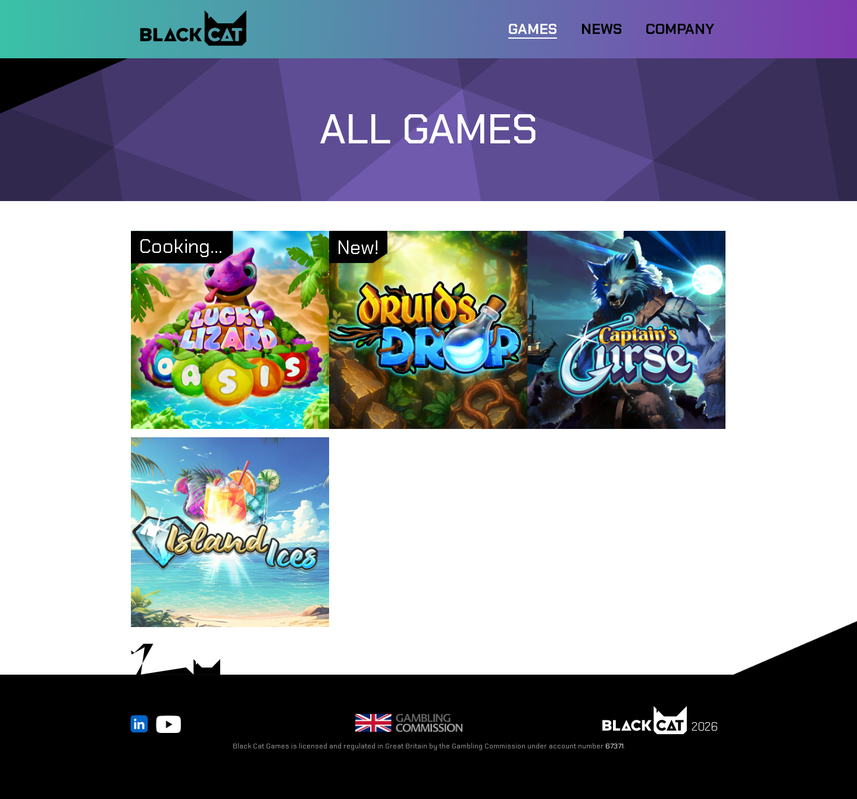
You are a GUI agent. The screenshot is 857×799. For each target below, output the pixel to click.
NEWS (601, 29)
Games (532, 29)
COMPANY (680, 29)
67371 (614, 746)
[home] (193, 29)
